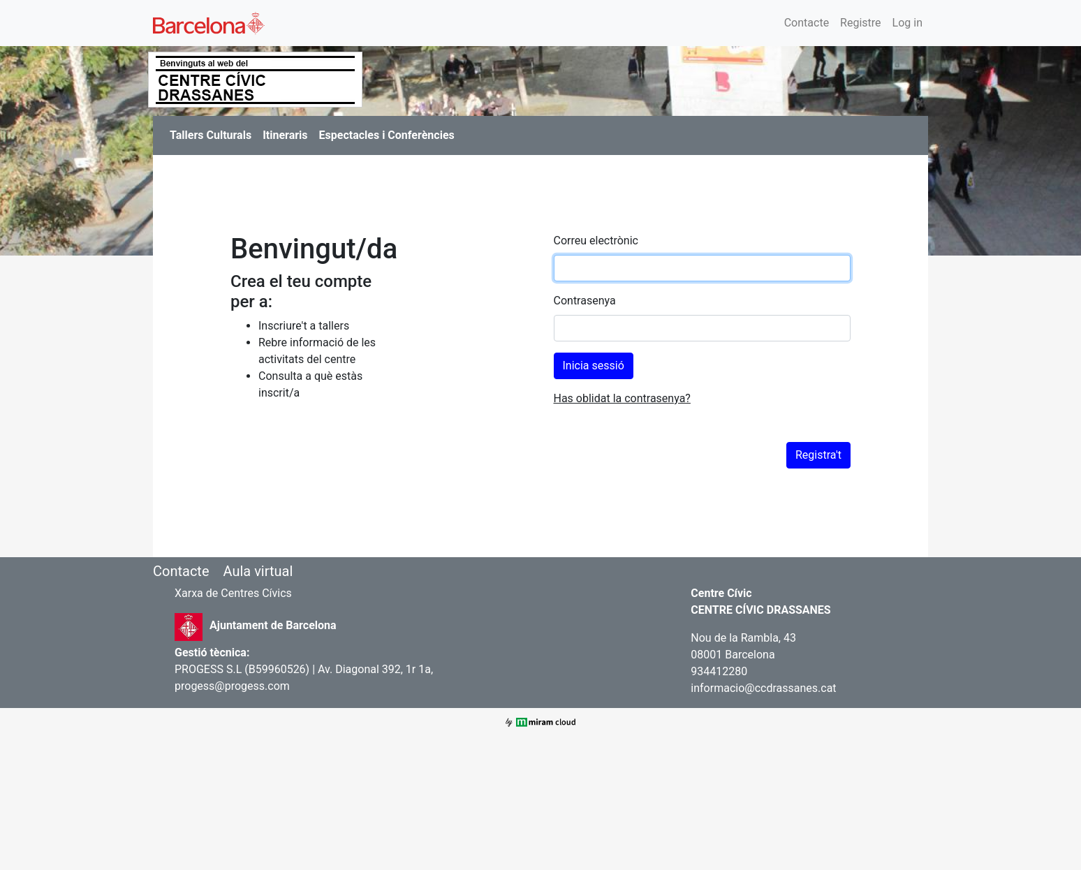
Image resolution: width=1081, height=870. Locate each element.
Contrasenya (585, 300)
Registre (860, 22)
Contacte (806, 22)
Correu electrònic (596, 240)
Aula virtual (258, 571)
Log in (907, 22)
